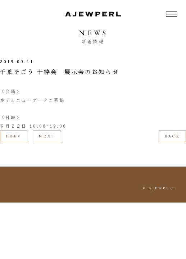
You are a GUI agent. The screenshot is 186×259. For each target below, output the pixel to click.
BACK (172, 136)
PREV (14, 136)
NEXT (46, 136)
